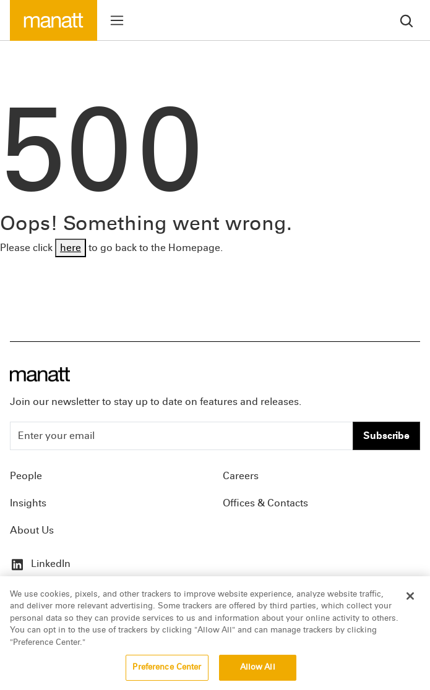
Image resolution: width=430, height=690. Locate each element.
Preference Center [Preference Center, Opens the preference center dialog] (166, 670)
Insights (28, 503)
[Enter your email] (181, 436)
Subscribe (386, 435)
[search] (406, 20)
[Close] (410, 597)
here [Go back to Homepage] (70, 247)
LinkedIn (40, 563)
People (26, 476)
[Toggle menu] (117, 20)
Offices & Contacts (265, 503)
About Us (32, 530)
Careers (241, 476)
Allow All (257, 670)
